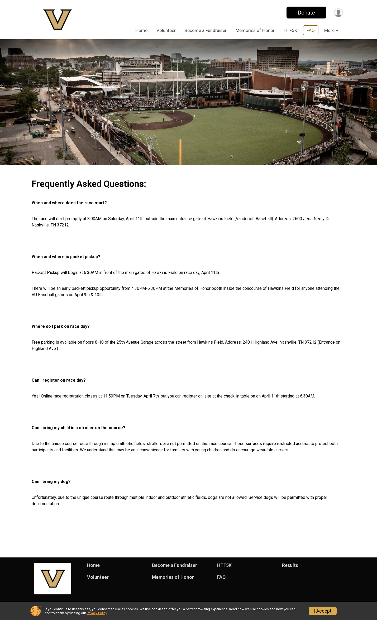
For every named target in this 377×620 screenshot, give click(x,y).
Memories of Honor (255, 30)
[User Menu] (338, 12)
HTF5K (290, 30)
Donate (305, 13)
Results (290, 565)
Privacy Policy (97, 613)
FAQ (311, 30)
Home (141, 30)
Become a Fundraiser (206, 30)
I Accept (322, 611)
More (329, 30)
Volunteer (166, 30)
